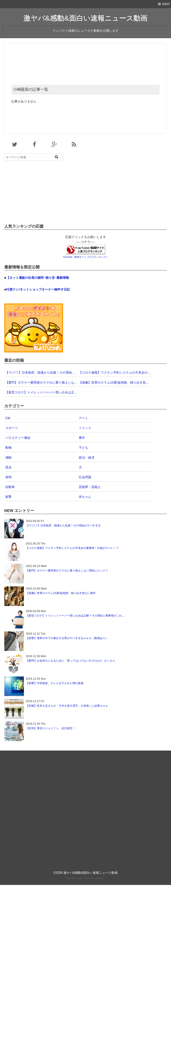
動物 (8, 447)
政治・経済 (86, 457)
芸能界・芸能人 (90, 487)
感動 (8, 457)
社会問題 (85, 477)
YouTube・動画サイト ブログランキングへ (85, 257)
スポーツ (11, 428)
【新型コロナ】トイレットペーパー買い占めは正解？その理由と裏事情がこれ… (61, 392)
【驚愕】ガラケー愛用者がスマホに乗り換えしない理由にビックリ (52, 382)
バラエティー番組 (17, 437)
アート (83, 418)
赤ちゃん (85, 496)
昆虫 (8, 467)
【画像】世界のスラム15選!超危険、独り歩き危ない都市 (118, 382)
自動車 (10, 487)
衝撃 (8, 496)
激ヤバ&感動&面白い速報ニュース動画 (86, 18)
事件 (82, 437)
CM (7, 418)
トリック (85, 428)
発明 (8, 477)
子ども (83, 447)
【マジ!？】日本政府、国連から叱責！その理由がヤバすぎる (48, 372)
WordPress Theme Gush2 (85, 877)
